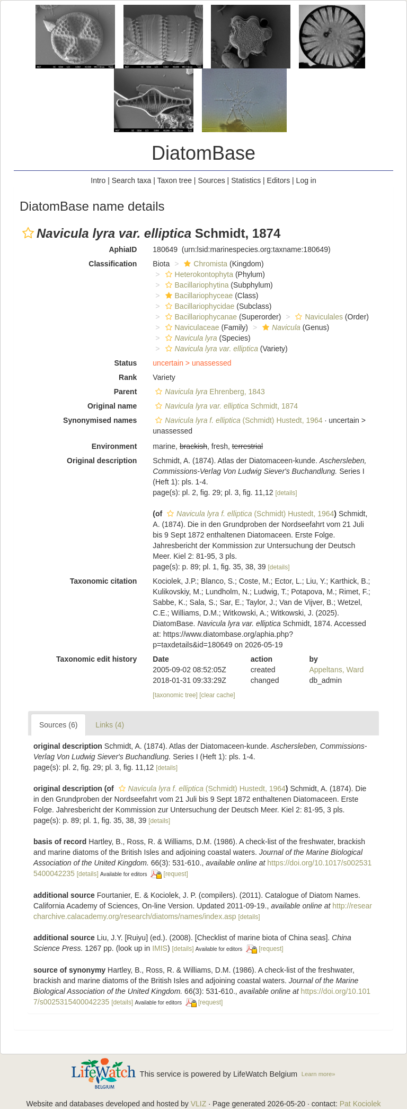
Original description (102, 460)
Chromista (204, 263)
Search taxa (132, 180)
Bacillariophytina (196, 285)
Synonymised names (100, 420)
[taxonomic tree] (175, 695)
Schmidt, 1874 (225, 406)
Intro (98, 180)
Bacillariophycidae (199, 306)
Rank (128, 377)
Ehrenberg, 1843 (208, 391)
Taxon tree (174, 180)
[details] (286, 493)
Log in (306, 180)
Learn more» (318, 1074)
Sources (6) (58, 725)
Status (125, 363)
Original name (112, 406)
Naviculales (318, 317)
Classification (113, 263)
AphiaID (123, 249)
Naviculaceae (191, 327)
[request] (176, 874)
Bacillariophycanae (200, 317)
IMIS (159, 948)
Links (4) (109, 725)
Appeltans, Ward (336, 669)
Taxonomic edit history (96, 659)
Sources (211, 180)
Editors (278, 180)
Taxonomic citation (103, 581)
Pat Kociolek (360, 1103)
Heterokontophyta (198, 274)
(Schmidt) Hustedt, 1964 (237, 420)
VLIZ (199, 1103)
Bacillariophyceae (198, 295)
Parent (125, 391)
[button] (28, 233)
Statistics (246, 180)
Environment (114, 446)
